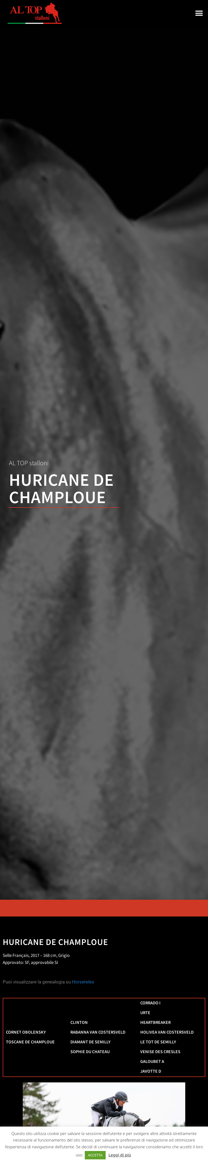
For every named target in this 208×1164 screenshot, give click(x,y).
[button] (199, 13)
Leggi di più (119, 1154)
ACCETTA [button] (95, 1155)
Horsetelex (83, 982)
